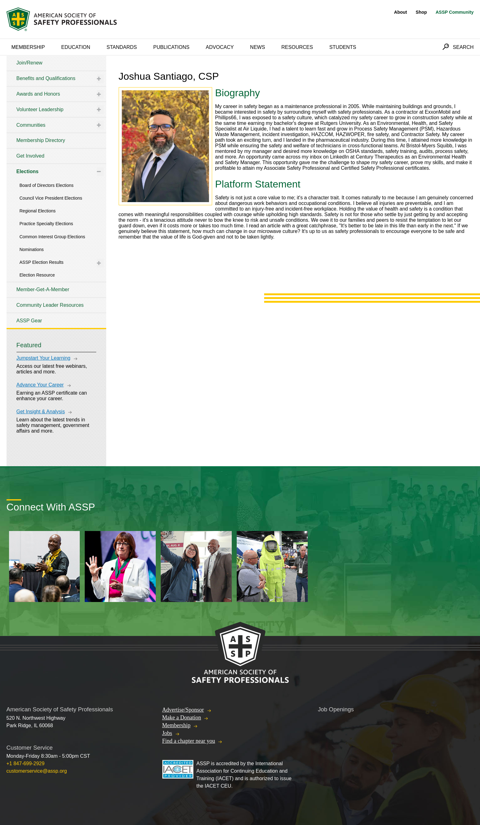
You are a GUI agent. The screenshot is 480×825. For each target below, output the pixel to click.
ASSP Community (454, 12)
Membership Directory (41, 140)
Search (463, 47)
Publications (171, 47)
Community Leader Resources (50, 305)
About (400, 12)
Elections (28, 171)
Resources (297, 47)
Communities (31, 125)
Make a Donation (181, 717)
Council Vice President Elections (51, 198)
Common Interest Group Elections (52, 236)
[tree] (56, 192)
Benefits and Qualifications (46, 78)
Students (342, 47)
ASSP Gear (29, 320)
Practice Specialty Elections (46, 223)
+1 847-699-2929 (26, 763)
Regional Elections (38, 210)
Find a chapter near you (188, 741)
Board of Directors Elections (47, 185)
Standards (122, 47)
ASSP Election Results (42, 262)
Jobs (167, 733)
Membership (28, 47)
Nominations (32, 249)
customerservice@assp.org (37, 771)
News (257, 47)
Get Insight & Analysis (41, 411)
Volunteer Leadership (40, 109)
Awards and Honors (38, 94)
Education (75, 47)
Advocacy (220, 47)
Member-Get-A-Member (43, 289)
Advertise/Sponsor (183, 710)
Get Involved (31, 156)
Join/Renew (30, 62)
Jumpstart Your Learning (43, 358)
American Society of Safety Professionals (62, 19)
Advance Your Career (40, 384)
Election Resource (37, 275)
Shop (421, 12)
